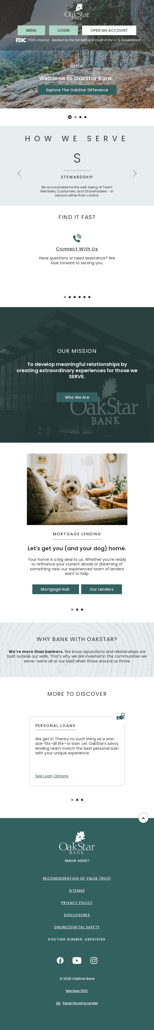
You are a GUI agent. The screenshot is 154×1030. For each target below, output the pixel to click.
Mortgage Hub (56, 589)
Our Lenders (102, 589)
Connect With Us (77, 249)
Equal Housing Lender (80, 1003)
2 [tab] (80, 117)
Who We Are (77, 397)
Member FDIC (77, 991)
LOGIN (68, 30)
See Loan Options (51, 776)
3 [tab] (85, 117)
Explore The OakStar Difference (77, 90)
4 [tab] (79, 297)
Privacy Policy (77, 902)
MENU (35, 30)
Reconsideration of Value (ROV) (77, 878)
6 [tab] (89, 297)
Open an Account (109, 30)
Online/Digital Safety (77, 927)
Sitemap (77, 890)
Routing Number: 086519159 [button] (77, 939)
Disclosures (77, 915)
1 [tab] (75, 117)
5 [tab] (84, 297)
